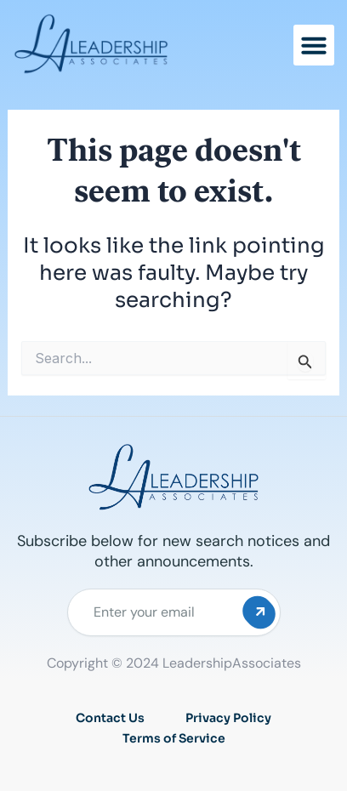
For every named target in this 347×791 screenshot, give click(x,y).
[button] (313, 45)
